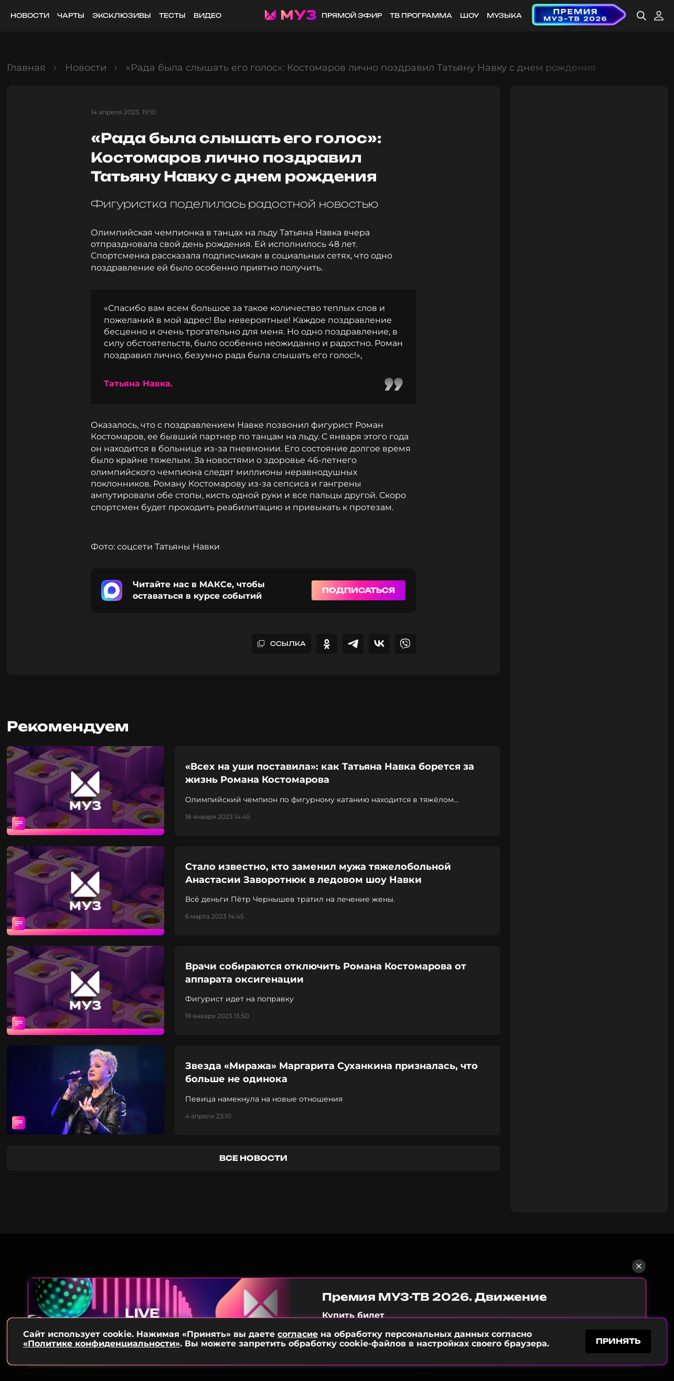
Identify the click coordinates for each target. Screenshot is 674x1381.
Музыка (504, 15)
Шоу (469, 15)
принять (618, 1340)
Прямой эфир (352, 15)
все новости (253, 1157)
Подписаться (358, 590)
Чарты (70, 15)
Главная (26, 67)
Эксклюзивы (121, 15)
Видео (207, 15)
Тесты (172, 15)
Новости (29, 15)
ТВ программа (421, 15)
